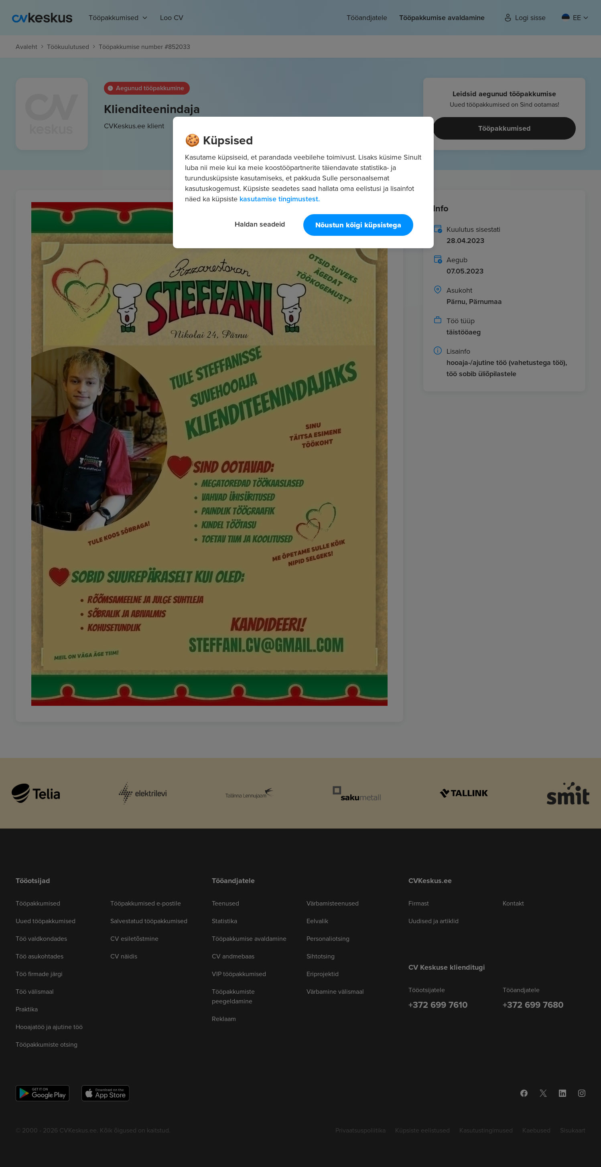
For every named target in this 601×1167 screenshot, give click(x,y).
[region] (303, 182)
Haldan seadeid (260, 224)
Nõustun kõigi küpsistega (358, 225)
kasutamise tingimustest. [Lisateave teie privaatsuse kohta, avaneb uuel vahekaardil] (280, 199)
